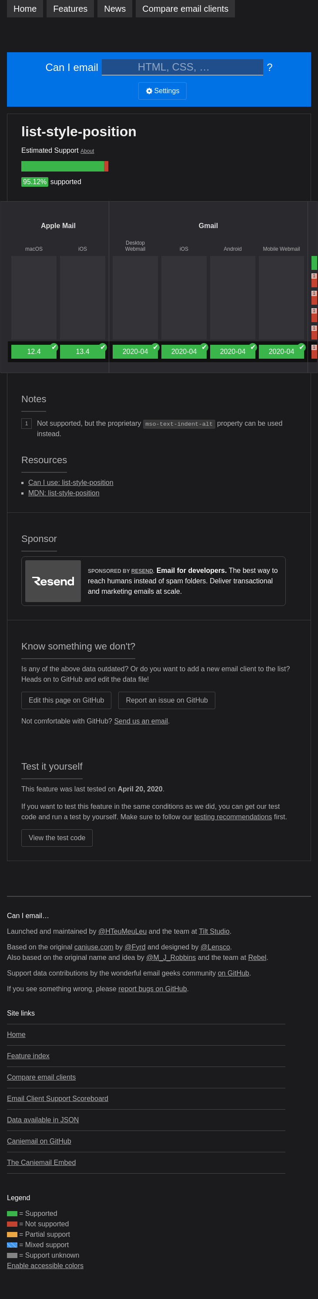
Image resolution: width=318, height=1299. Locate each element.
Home (25, 8)
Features (70, 8)
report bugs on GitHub (152, 989)
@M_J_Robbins (171, 957)
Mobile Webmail (281, 249)
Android (232, 249)
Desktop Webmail (135, 246)
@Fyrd (134, 947)
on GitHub (233, 973)
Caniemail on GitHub (39, 1141)
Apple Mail (58, 225)
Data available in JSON (43, 1120)
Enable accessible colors (45, 1265)
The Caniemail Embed (41, 1162)
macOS (34, 249)
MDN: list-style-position (64, 493)
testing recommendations (233, 817)
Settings (163, 90)
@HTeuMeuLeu (122, 931)
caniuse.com (94, 947)
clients (185, 8)
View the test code (57, 837)
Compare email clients (41, 1077)
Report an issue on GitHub (167, 700)
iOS (82, 249)
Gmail (208, 225)
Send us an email (141, 721)
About (87, 151)
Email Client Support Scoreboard (57, 1098)
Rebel (257, 957)
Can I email (71, 67)
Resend (142, 571)
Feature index (28, 1056)
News (115, 8)
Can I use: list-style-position (71, 482)
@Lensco (215, 947)
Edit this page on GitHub (66, 700)
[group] (62, 166)
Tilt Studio (214, 931)
